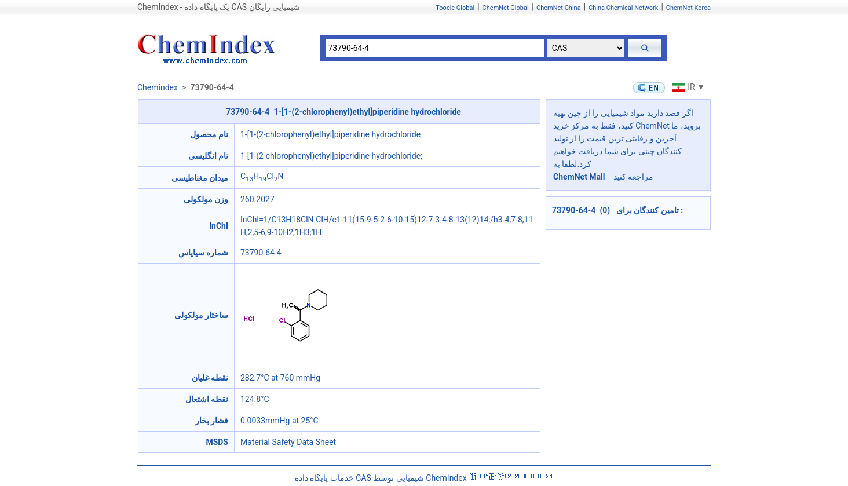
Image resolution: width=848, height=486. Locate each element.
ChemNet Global (506, 8)
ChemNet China (558, 8)
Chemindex (157, 87)
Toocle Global (455, 8)
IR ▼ (687, 87)
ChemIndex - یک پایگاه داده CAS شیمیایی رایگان (218, 7)
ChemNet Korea (688, 8)
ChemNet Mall (579, 176)
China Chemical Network (623, 8)
